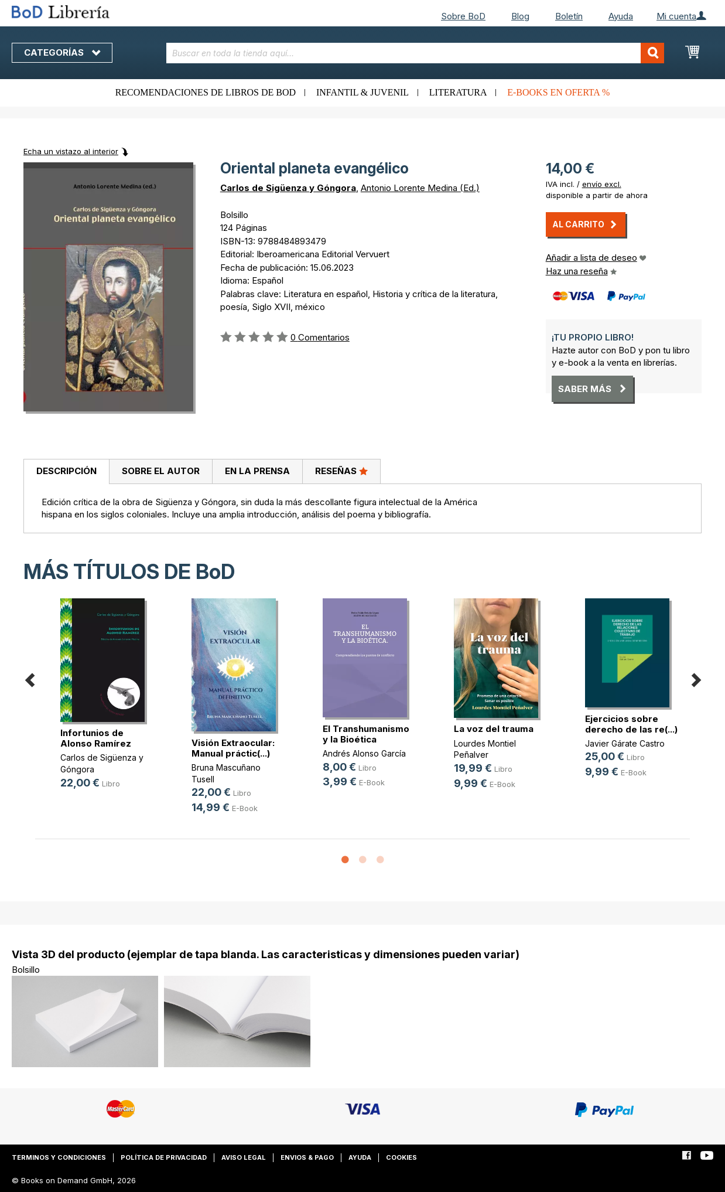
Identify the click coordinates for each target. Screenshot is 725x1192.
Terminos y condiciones (59, 1157)
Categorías (62, 52)
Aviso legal (243, 1157)
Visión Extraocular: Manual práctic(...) (233, 748)
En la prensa (257, 470)
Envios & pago (307, 1157)
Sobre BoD (463, 16)
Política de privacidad (164, 1157)
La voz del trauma (494, 728)
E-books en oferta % (558, 92)
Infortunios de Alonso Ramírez (95, 738)
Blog (520, 16)
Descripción (66, 470)
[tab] (66, 472)
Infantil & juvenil (362, 92)
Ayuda (620, 16)
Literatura (458, 92)
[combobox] (415, 53)
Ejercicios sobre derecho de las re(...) (631, 724)
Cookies (401, 1157)
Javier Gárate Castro (625, 743)
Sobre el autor (161, 470)
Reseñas (341, 470)
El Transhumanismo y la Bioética (366, 734)
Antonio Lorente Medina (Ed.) (420, 187)
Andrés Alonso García (364, 753)
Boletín (569, 16)
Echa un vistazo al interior (70, 151)
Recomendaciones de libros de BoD (205, 92)
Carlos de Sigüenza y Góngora (288, 187)
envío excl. (601, 184)
